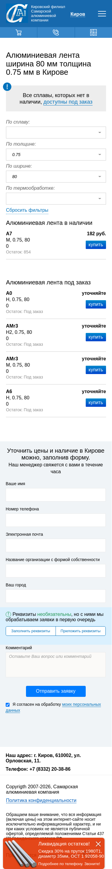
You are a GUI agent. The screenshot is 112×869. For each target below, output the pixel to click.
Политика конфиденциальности (41, 800)
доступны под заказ (67, 102)
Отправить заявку (55, 691)
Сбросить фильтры (27, 210)
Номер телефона (22, 509)
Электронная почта (24, 534)
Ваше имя (15, 483)
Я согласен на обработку (53, 707)
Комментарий (19, 647)
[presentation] (51, 729)
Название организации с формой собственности (53, 559)
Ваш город (16, 585)
